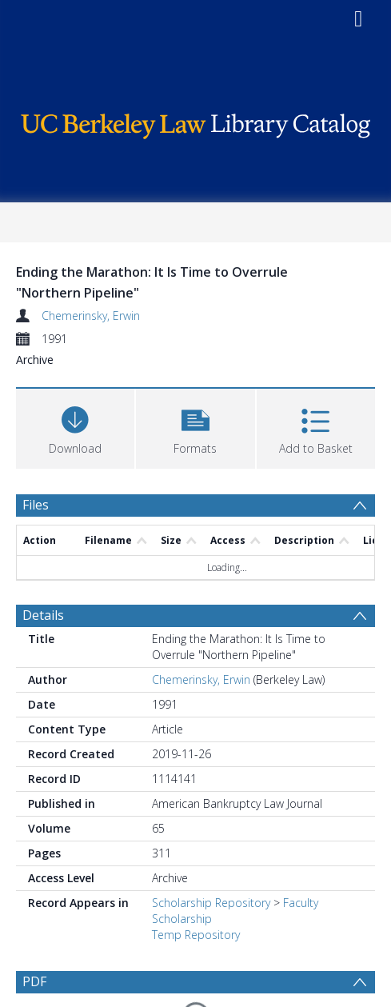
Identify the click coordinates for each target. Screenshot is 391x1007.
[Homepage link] (195, 122)
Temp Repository (196, 934)
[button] (195, 427)
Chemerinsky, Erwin (91, 315)
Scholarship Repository (211, 902)
